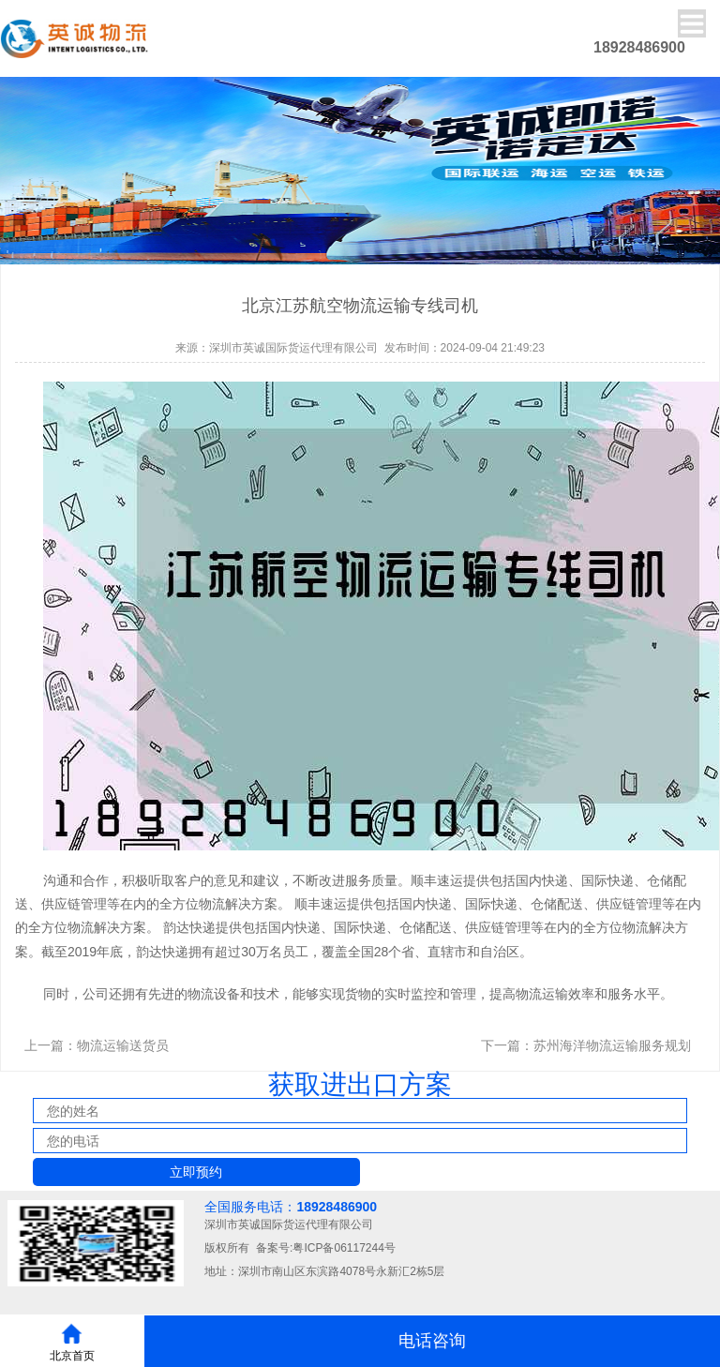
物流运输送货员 (123, 1045)
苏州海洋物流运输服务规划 (612, 1045)
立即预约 (196, 1171)
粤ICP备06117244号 (343, 1247)
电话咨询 (432, 1340)
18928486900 (336, 1206)
